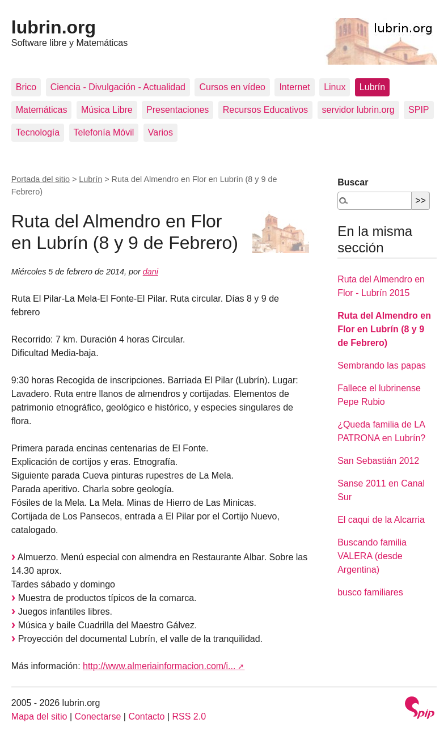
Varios (160, 132)
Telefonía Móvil (104, 132)
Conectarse (98, 716)
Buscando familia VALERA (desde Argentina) (372, 556)
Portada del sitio (40, 179)
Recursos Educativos (265, 110)
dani (150, 271)
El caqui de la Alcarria (381, 520)
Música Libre (107, 110)
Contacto (146, 716)
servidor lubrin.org (358, 110)
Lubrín (372, 87)
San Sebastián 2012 (378, 461)
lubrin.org (53, 27)
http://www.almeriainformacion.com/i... (159, 666)
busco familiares (370, 592)
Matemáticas (41, 110)
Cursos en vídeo (232, 87)
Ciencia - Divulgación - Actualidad (117, 87)
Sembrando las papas (381, 365)
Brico (26, 87)
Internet (294, 87)
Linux (334, 87)
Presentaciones (177, 110)
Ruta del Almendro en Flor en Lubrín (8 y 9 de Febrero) (384, 329)
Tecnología (38, 132)
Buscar (352, 182)
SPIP (418, 110)
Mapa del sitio (39, 716)
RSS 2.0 (189, 716)
